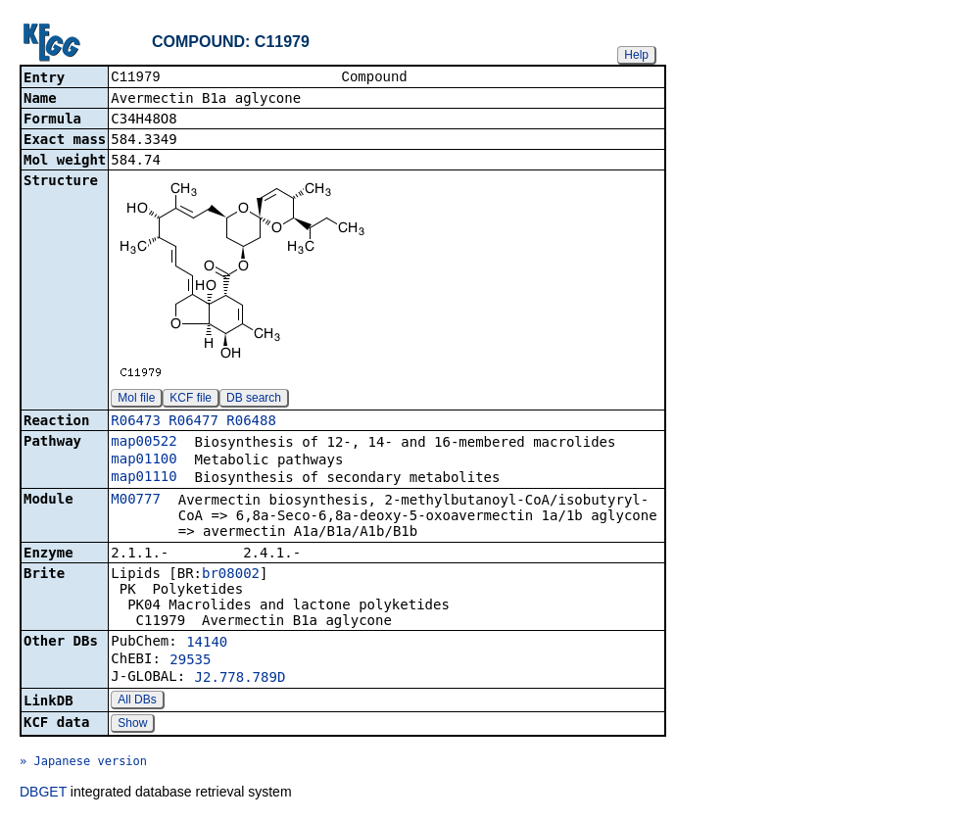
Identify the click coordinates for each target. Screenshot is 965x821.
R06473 (136, 422)
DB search (253, 400)
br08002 (231, 575)
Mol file (136, 400)
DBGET (43, 793)
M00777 (136, 500)
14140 (206, 644)
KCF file (190, 400)
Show (132, 725)
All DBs (137, 701)
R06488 (251, 422)
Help (636, 55)
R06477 (193, 422)
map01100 (143, 460)
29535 (190, 661)
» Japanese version (83, 763)
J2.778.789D (240, 679)
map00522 (143, 443)
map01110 (143, 478)
